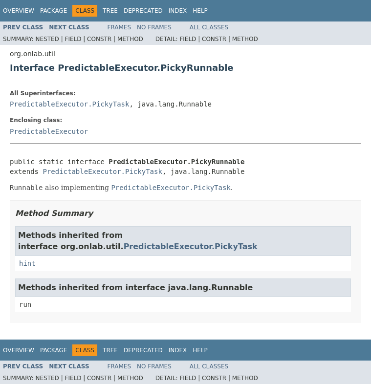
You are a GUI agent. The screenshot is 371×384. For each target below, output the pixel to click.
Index (178, 10)
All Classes (209, 27)
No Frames (154, 27)
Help (200, 10)
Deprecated (143, 10)
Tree (110, 10)
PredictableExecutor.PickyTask (69, 104)
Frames (119, 27)
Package (53, 10)
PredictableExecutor (49, 131)
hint (27, 263)
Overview (18, 10)
